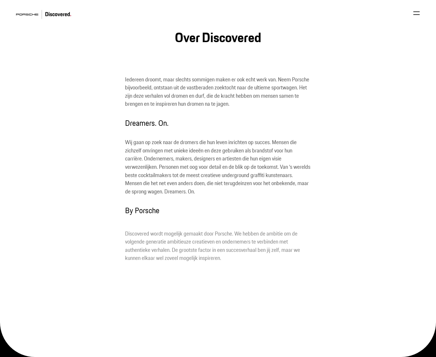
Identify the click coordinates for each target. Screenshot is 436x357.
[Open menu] (416, 13)
